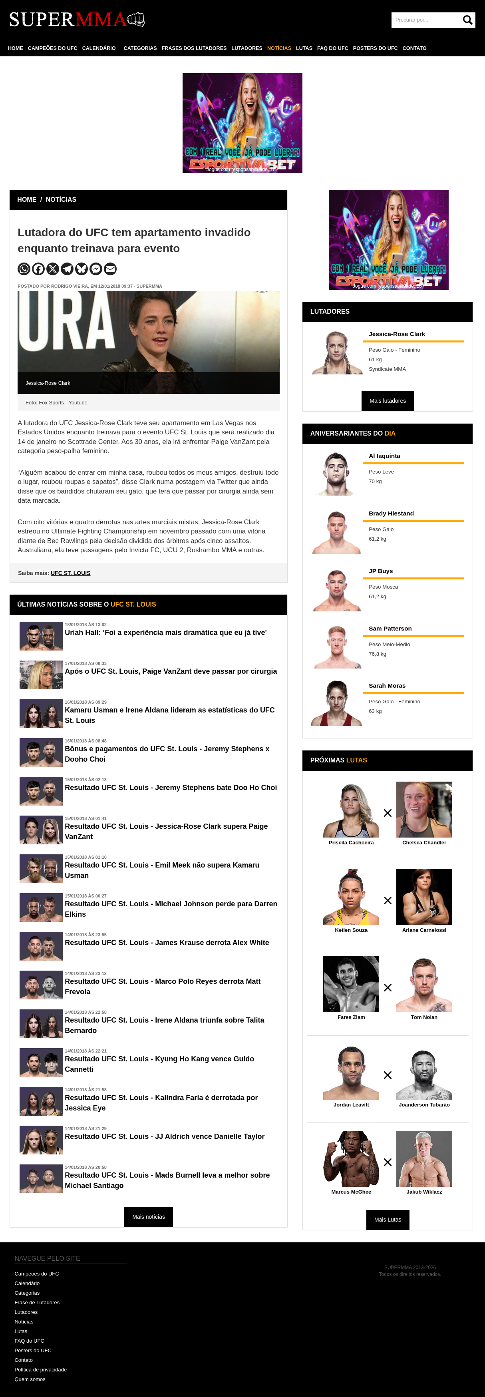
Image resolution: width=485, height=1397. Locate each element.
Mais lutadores (388, 401)
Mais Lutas (388, 1219)
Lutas (20, 1331)
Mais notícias (148, 1217)
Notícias (23, 1322)
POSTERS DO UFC (375, 48)
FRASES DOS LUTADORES (194, 48)
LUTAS (304, 48)
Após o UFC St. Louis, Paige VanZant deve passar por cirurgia (171, 671)
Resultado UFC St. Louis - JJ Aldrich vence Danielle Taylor (164, 1136)
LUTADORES (246, 48)
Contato (23, 1360)
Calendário (27, 1283)
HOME (15, 48)
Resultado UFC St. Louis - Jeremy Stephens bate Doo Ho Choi (171, 788)
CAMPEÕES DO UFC (53, 48)
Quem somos (29, 1379)
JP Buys (381, 570)
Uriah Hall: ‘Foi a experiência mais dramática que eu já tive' (165, 633)
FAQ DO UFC (332, 48)
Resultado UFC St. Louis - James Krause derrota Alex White (167, 943)
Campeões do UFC (36, 1274)
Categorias (27, 1293)
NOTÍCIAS (279, 48)
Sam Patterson (390, 628)
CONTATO (415, 48)
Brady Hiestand (391, 513)
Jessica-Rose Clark (397, 333)
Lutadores (26, 1312)
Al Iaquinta (384, 455)
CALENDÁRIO (99, 48)
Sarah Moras (387, 685)
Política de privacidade (40, 1370)
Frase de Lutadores (37, 1302)
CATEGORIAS (140, 48)
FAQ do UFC (29, 1341)
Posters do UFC (32, 1350)
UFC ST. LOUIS (71, 573)
